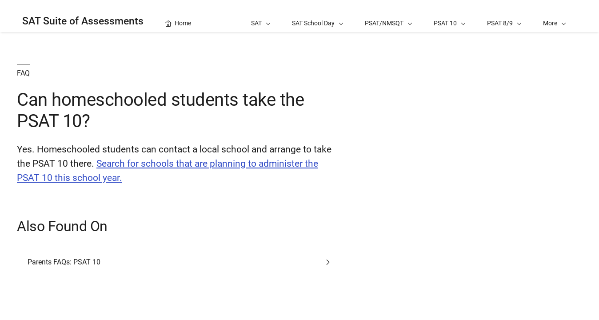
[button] (554, 16)
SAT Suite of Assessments (83, 21)
